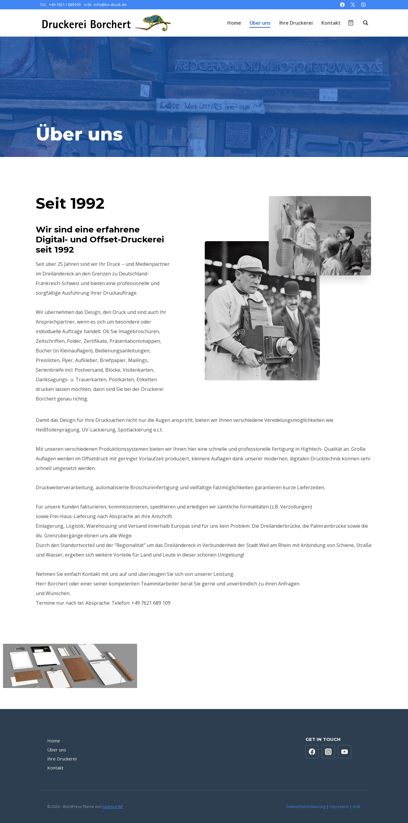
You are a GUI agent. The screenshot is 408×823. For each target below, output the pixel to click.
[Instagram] (363, 4)
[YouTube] (344, 751)
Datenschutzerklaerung (306, 806)
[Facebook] (342, 4)
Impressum (339, 806)
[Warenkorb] (351, 23)
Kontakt (331, 23)
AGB (357, 806)
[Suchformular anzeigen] (362, 23)
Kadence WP (112, 806)
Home (234, 23)
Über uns (260, 23)
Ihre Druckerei (296, 23)
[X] (352, 4)
